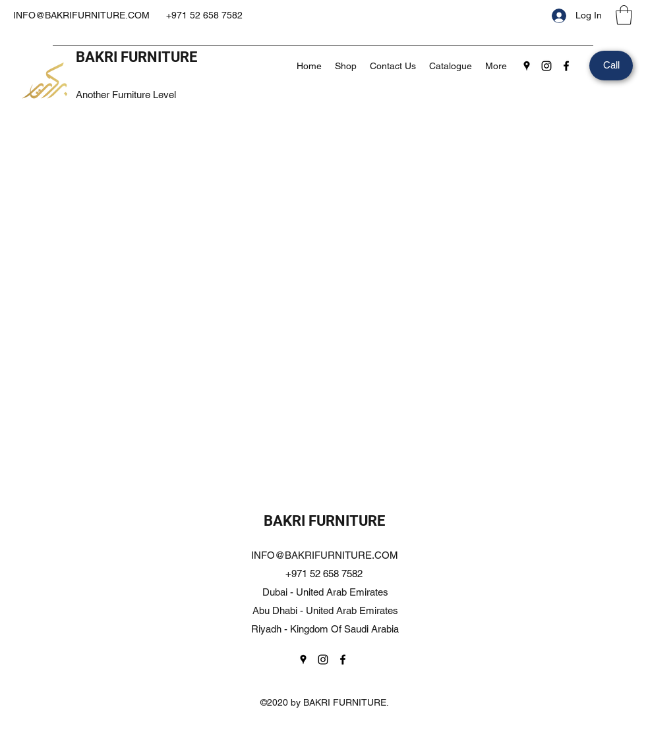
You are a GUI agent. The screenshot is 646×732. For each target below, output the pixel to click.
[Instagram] (546, 65)
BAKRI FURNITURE (136, 57)
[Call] (611, 65)
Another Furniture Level (126, 94)
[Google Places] (526, 65)
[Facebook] (566, 65)
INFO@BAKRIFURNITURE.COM (81, 15)
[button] (624, 15)
